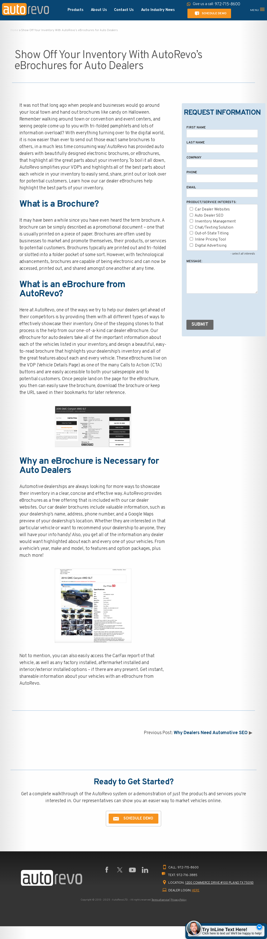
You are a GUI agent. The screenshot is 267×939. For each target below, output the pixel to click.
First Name (196, 128)
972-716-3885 (186, 875)
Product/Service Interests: (211, 202)
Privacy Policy (178, 900)
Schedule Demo (209, 13)
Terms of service (160, 900)
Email (191, 188)
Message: (194, 261)
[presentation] (225, 308)
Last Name (195, 143)
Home (14, 30)
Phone (191, 172)
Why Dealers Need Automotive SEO (211, 733)
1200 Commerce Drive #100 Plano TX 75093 (219, 883)
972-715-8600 (188, 868)
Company (193, 158)
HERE (195, 891)
